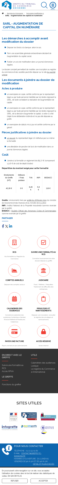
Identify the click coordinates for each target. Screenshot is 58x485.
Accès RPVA (8, 371)
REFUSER (14, 481)
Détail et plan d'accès (43, 464)
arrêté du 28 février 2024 (37, 200)
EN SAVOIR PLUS (15, 476)
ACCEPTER (43, 481)
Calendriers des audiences (43, 363)
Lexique (34, 366)
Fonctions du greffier (11, 384)
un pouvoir (11, 138)
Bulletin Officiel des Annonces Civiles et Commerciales (33, 211)
